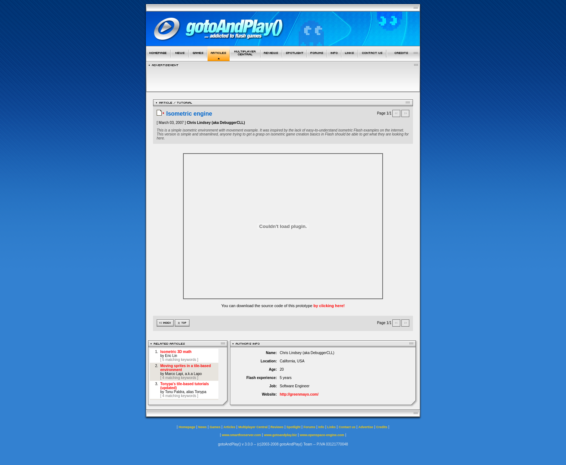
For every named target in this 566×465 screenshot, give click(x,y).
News (202, 427)
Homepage (187, 427)
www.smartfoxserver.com (241, 435)
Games (215, 427)
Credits (381, 427)
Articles (229, 427)
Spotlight (294, 427)
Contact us (347, 427)
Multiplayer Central (252, 427)
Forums (309, 427)
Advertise (365, 427)
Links (331, 427)
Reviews (276, 427)
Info (321, 427)
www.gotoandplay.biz (280, 435)
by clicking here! (329, 305)
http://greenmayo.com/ (299, 394)
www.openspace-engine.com (322, 435)
